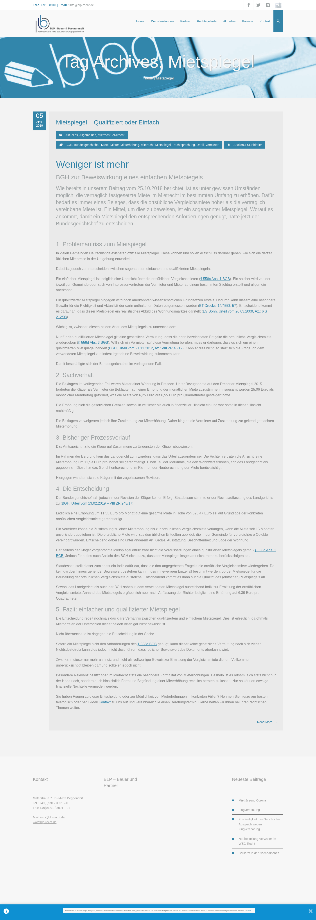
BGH (69, 145)
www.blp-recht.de (44, 822)
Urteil (200, 145)
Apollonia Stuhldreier (247, 145)
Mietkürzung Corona (252, 800)
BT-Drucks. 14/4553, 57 (217, 305)
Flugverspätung (249, 810)
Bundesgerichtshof (86, 145)
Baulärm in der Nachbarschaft (259, 853)
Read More (266, 722)
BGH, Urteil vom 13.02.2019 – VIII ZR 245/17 (97, 503)
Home (148, 78)
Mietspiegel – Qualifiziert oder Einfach (107, 122)
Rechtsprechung (183, 145)
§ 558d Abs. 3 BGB (93, 342)
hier (249, 911)
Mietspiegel (163, 145)
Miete (105, 145)
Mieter (114, 145)
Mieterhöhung (129, 145)
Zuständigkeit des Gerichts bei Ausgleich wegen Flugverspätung (259, 824)
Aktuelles (71, 135)
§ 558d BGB (147, 644)
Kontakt (105, 702)
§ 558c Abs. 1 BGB (215, 279)
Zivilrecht (118, 135)
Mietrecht (104, 135)
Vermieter (212, 145)
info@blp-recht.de (82, 5)
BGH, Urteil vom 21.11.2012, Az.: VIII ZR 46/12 (145, 348)
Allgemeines (87, 135)
